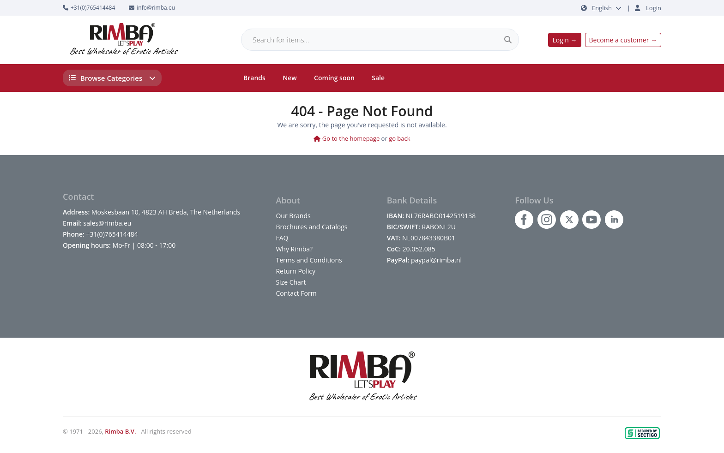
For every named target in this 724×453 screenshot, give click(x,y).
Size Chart (291, 282)
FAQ (282, 237)
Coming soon (334, 77)
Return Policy (295, 271)
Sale (378, 77)
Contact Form (296, 293)
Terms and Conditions (309, 260)
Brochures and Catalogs (311, 226)
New (289, 77)
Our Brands (293, 215)
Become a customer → (623, 40)
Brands (254, 77)
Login (653, 8)
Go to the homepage (347, 138)
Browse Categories (112, 78)
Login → (564, 40)
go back (399, 138)
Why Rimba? (294, 248)
